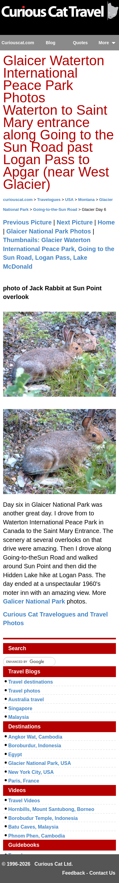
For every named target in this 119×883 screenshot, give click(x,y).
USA (69, 199)
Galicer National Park (34, 601)
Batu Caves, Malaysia (33, 827)
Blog (50, 42)
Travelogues (49, 199)
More (107, 42)
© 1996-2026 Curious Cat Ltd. (37, 864)
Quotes (80, 42)
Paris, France (23, 780)
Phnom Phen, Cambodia (36, 835)
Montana (86, 199)
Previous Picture (27, 222)
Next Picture (75, 222)
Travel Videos (24, 800)
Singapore (20, 708)
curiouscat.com (18, 199)
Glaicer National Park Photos (48, 231)
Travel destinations (30, 682)
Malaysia (18, 717)
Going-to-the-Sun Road (55, 209)
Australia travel (26, 699)
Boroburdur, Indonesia (34, 745)
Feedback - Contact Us (88, 873)
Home (106, 222)
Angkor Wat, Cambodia (35, 737)
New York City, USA (31, 772)
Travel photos (24, 690)
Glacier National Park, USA (39, 763)
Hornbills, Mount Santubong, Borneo (51, 809)
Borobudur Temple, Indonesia (43, 818)
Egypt (15, 754)
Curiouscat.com (18, 42)
